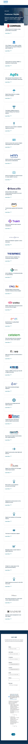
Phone (10, 677)
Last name (11, 652)
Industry (10, 662)
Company (11, 657)
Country (10, 667)
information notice (14, 694)
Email (10, 672)
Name (10, 646)
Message (10, 683)
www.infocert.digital (13, 699)
